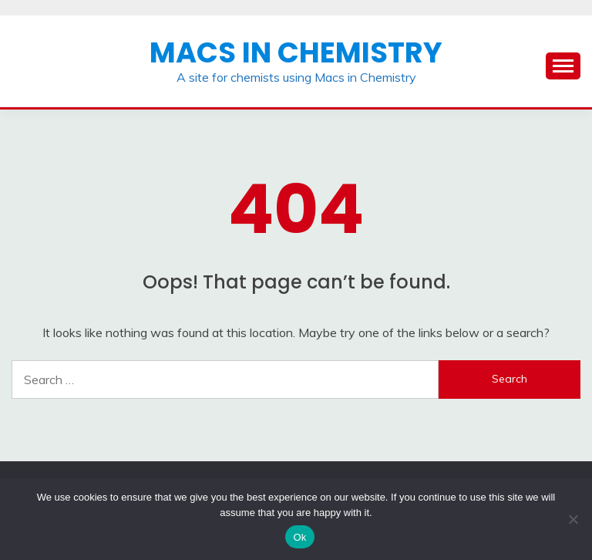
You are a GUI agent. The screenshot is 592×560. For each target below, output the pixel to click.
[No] (572, 519)
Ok (299, 537)
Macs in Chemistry (296, 52)
